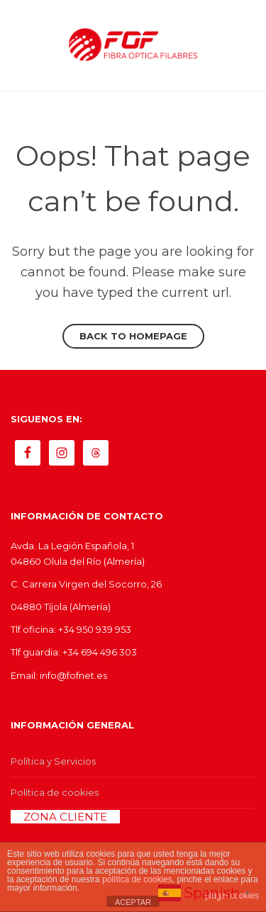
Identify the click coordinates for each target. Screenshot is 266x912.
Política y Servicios (53, 761)
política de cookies (137, 879)
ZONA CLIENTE (65, 816)
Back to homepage (133, 336)
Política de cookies (55, 792)
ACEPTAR (133, 902)
